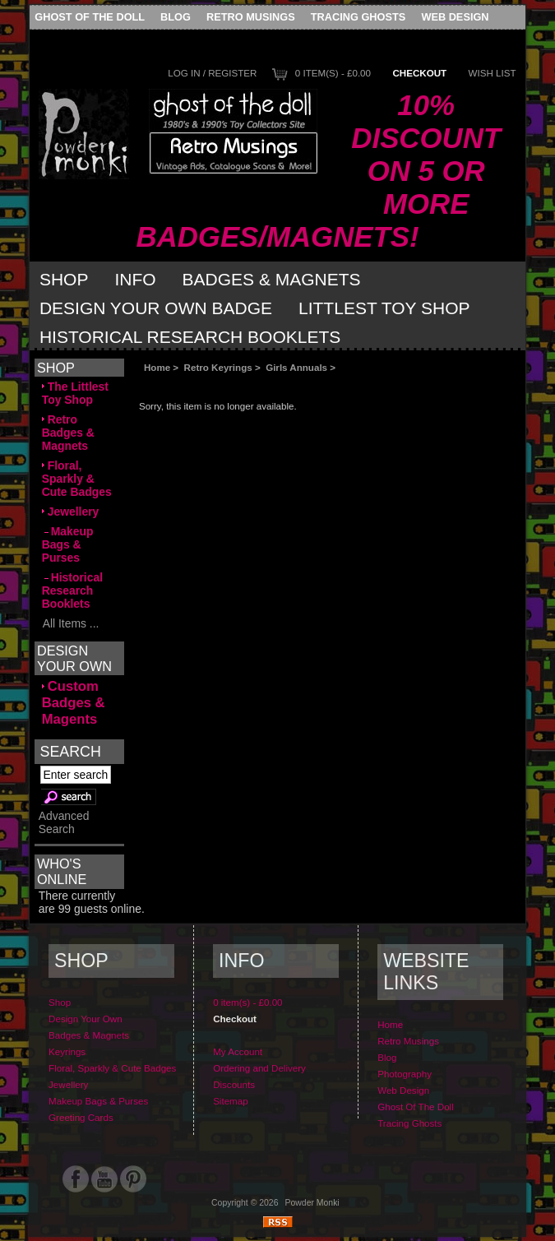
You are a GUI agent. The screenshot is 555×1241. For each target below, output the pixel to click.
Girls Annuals (296, 367)
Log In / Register (212, 72)
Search (69, 751)
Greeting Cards (81, 1117)
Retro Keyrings (218, 367)
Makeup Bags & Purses (68, 544)
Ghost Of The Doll (90, 17)
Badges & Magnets (272, 279)
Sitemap (230, 1100)
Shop (64, 279)
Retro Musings (250, 17)
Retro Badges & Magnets (68, 432)
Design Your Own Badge (155, 308)
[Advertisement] (324, 386)
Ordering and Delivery (259, 1068)
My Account (237, 1051)
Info (134, 279)
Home (157, 367)
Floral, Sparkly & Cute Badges (77, 478)
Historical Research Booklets (189, 336)
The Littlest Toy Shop (75, 393)
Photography (404, 1073)
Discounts (234, 1084)
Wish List (492, 72)
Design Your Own (86, 1018)
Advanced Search (64, 822)
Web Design (454, 17)
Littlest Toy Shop (384, 308)
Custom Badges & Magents (73, 702)
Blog (175, 17)
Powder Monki (312, 1202)
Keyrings (67, 1051)
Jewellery (70, 511)
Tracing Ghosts (358, 17)
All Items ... (70, 623)
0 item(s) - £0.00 (333, 72)
